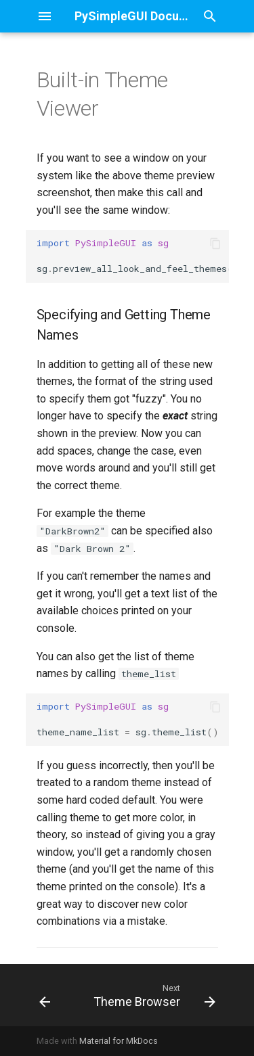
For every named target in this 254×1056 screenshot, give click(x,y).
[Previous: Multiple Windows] (44, 995)
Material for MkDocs (118, 1041)
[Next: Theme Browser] (152, 995)
